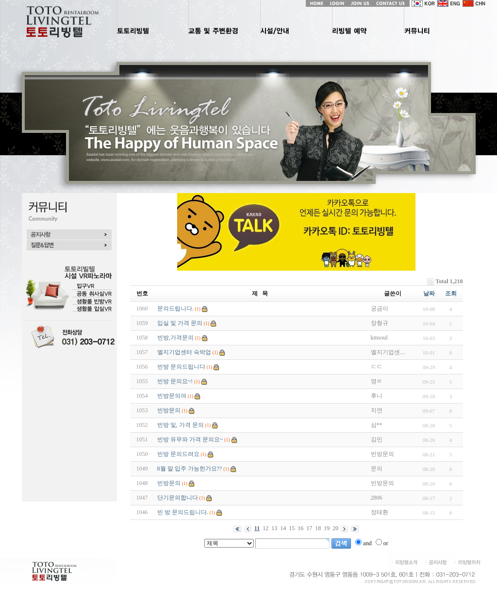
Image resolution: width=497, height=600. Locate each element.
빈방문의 (169, 410)
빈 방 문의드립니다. (182, 512)
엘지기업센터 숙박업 (184, 352)
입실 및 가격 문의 (179, 323)
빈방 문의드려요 (178, 454)
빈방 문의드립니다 (181, 366)
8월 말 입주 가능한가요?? (189, 468)
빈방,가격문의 (175, 337)
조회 (451, 293)
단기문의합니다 (177, 497)
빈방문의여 (171, 395)
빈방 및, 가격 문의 (180, 425)
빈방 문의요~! (175, 381)
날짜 (429, 293)
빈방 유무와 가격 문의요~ (190, 439)
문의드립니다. (175, 308)
